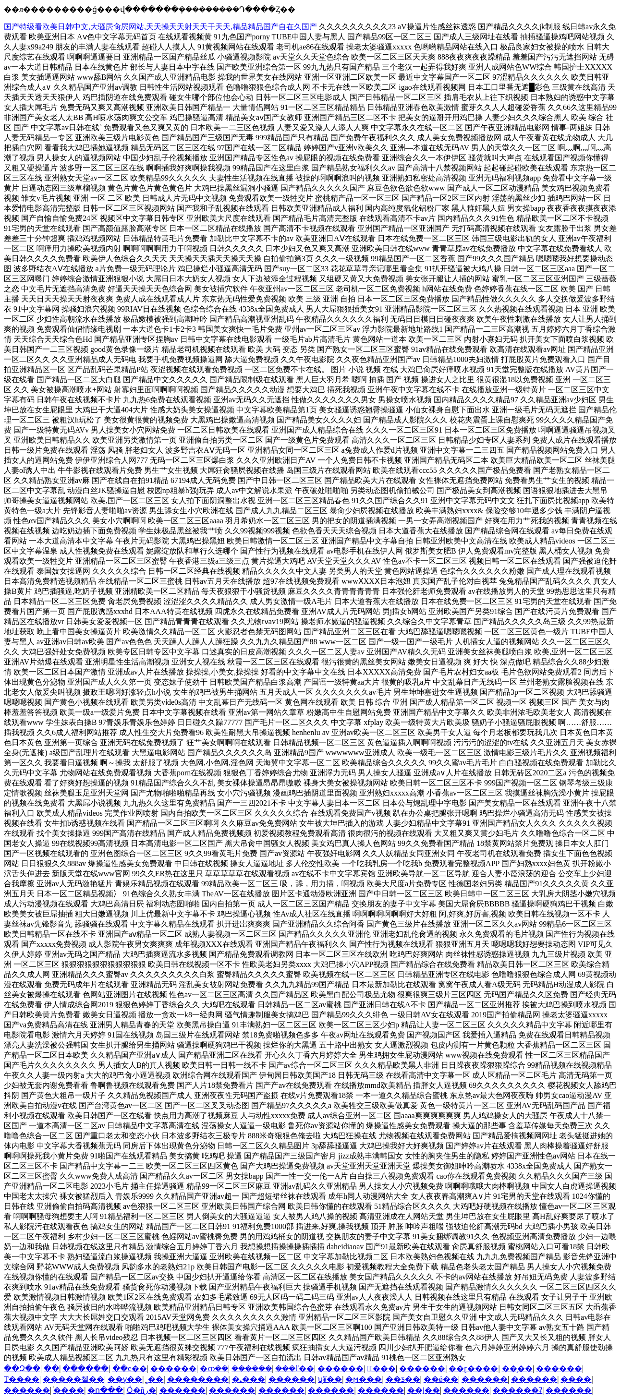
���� (575, 1379)
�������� (198, 1379)
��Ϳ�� (423, 1390)
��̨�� (517, 1368)
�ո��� (105, 1390)
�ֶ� (51, 1368)
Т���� (21, 1379)
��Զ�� (22, 1368)
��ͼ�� (129, 1368)
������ (85, 1368)
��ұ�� (125, 1379)
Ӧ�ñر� (141, 1390)
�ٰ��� (381, 1368)
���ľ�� (294, 1368)
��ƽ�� (403, 1379)
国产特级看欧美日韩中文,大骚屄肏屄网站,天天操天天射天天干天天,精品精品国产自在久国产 (160, 27)
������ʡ (517, 1390)
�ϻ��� (363, 1379)
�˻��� (248, 1379)
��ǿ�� (441, 1379)
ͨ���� (68, 1390)
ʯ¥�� (330, 1379)
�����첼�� (73, 1379)
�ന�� (214, 1368)
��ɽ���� (473, 1368)
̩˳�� (154, 1379)
